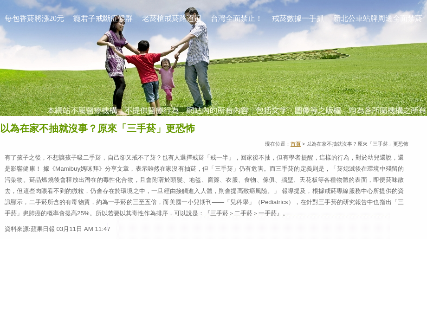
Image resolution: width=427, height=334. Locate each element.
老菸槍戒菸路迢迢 (171, 18)
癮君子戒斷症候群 (103, 18)
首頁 (296, 144)
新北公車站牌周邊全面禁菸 (377, 18)
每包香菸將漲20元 (34, 18)
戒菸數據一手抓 (298, 18)
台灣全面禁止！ (237, 18)
